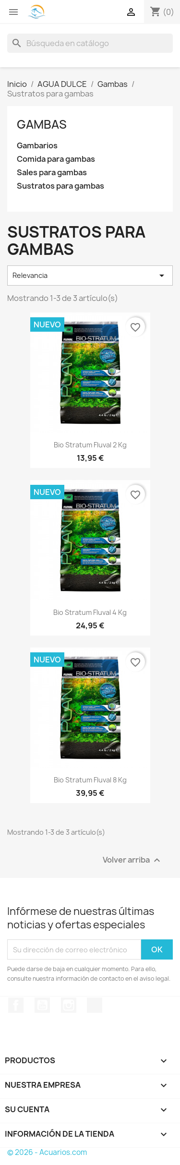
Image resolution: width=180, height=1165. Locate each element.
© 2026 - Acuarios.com (47, 1152)
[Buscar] (90, 43)
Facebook (16, 1005)
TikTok (94, 1005)
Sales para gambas (52, 173)
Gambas (42, 124)
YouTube (42, 1005)
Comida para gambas (56, 159)
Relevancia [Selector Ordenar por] (90, 275)
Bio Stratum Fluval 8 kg (90, 779)
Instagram (68, 1005)
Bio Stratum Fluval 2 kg (90, 444)
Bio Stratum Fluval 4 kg (90, 612)
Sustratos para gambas (60, 186)
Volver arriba (133, 860)
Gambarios (37, 146)
